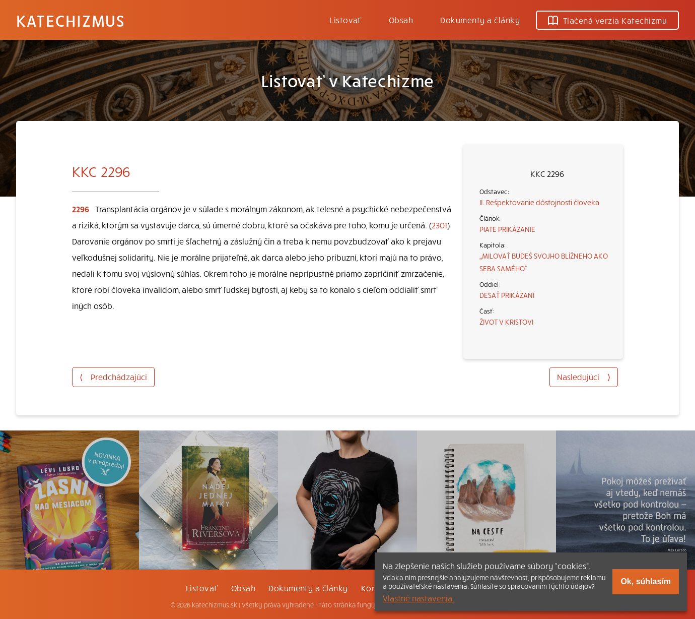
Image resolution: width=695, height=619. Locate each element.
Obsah (401, 20)
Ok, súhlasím (645, 581)
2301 (439, 225)
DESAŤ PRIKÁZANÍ (506, 294)
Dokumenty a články (480, 20)
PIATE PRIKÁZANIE (507, 228)
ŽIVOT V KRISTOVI (506, 321)
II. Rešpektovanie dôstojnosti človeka (539, 202)
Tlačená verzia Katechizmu (607, 20)
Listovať (345, 20)
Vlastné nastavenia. (418, 598)
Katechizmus (70, 20)
